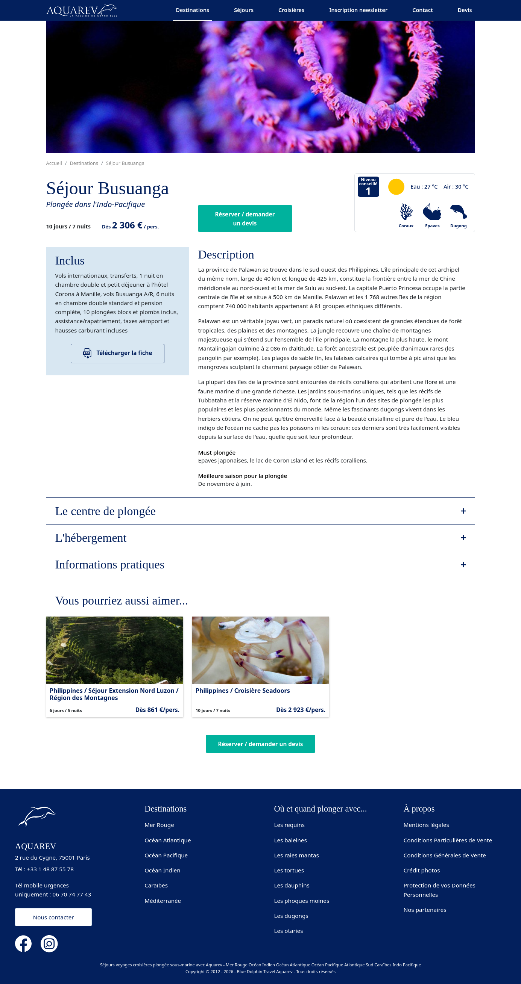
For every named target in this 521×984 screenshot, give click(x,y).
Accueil (54, 163)
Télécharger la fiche (117, 353)
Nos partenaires (425, 909)
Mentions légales (426, 824)
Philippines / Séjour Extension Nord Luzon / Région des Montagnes (114, 694)
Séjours (244, 10)
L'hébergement (91, 537)
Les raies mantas (296, 855)
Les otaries (288, 930)
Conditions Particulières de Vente (448, 840)
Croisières (291, 10)
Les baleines (290, 840)
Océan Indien (162, 870)
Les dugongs (291, 915)
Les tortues (289, 870)
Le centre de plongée (105, 511)
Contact (422, 10)
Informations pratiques (110, 564)
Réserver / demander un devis (245, 218)
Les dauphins (292, 885)
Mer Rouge (159, 824)
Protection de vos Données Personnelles (439, 889)
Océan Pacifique (166, 855)
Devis (465, 10)
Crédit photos (422, 870)
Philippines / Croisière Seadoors (243, 690)
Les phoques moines (302, 900)
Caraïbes (156, 885)
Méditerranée (162, 900)
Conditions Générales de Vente (445, 855)
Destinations (193, 10)
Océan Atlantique (167, 840)
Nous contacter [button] (53, 917)
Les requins (289, 824)
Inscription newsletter (358, 10)
